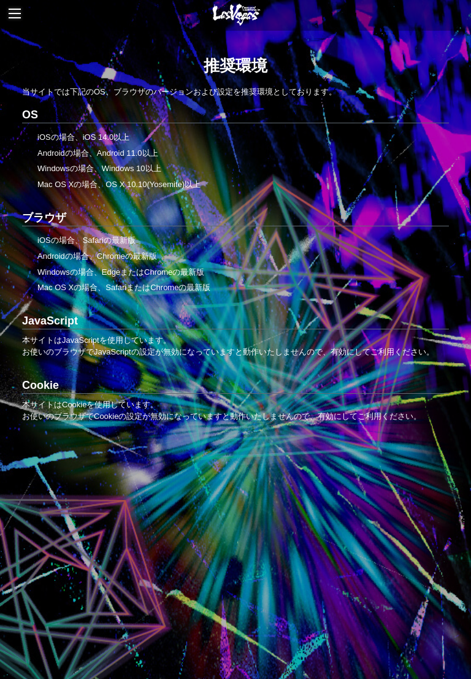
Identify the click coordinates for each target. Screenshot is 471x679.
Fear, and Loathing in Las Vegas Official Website (229, 526)
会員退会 (350, 626)
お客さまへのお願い (141, 626)
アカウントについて (211, 607)
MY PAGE (308, 626)
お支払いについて (135, 607)
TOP (236, 481)
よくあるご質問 (253, 626)
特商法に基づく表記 (331, 607)
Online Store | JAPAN (229, 549)
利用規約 (272, 607)
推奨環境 (201, 626)
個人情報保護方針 (408, 607)
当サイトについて (63, 607)
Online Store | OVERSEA (229, 572)
